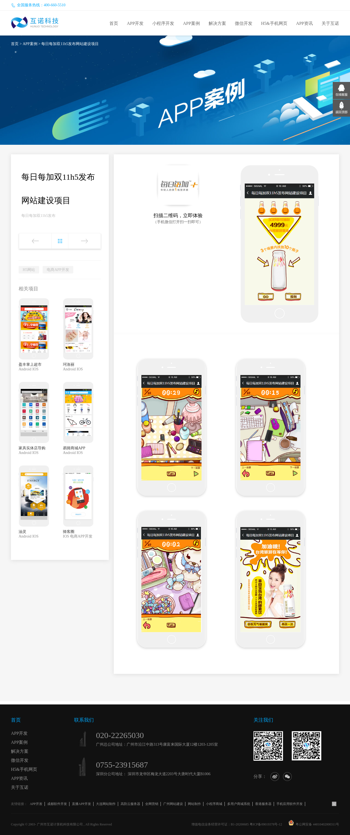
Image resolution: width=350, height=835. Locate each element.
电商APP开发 (58, 270)
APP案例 (191, 23)
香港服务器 (263, 804)
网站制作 (194, 804)
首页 (113, 23)
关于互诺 (330, 23)
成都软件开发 (57, 804)
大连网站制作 (106, 804)
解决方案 (217, 23)
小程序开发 (163, 23)
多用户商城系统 (238, 804)
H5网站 (29, 270)
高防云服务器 (130, 804)
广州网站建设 (173, 804)
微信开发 (243, 23)
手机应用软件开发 (289, 804)
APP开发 (135, 23)
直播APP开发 (81, 804)
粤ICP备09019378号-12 (266, 824)
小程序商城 (214, 804)
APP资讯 (304, 23)
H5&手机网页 (274, 23)
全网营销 (151, 804)
